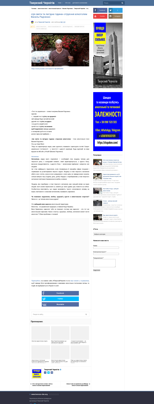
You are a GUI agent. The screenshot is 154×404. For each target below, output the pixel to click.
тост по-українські (41, 28)
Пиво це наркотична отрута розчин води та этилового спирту (79, 350)
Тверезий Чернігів (79, 8)
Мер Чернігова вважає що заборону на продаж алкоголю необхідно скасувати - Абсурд (58, 332)
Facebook (38, 293)
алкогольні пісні (42, 8)
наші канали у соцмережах (79, 281)
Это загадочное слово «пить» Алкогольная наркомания (42, 373)
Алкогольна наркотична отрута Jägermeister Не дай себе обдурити (59, 350)
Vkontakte (77, 293)
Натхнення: (35, 156)
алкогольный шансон (55, 8)
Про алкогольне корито (110, 218)
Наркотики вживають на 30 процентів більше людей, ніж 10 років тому (112, 179)
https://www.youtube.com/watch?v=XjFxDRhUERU (47, 69)
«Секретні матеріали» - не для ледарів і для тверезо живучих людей (78, 331)
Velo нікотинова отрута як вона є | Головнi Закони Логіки (111, 162)
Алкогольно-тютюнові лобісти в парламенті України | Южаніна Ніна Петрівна (40, 350)
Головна (33, 8)
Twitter (57, 293)
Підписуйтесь (36, 281)
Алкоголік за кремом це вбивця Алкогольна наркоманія (77, 373)
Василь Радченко (67, 8)
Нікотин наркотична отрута (39, 330)
